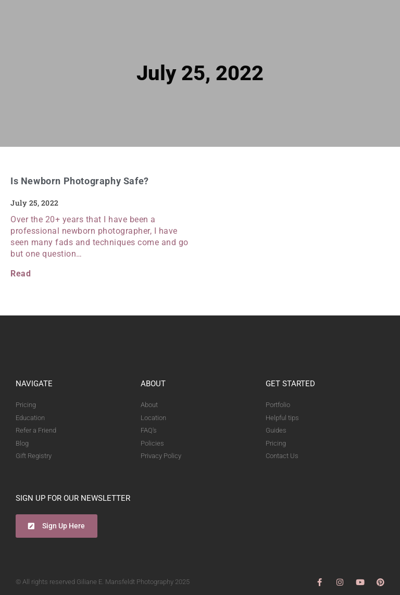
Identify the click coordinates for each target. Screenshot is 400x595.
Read (20, 273)
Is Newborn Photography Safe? (79, 180)
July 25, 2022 (200, 73)
